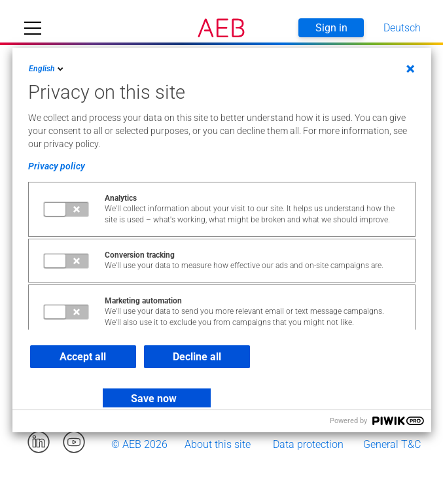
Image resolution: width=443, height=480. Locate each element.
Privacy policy (56, 166)
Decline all (197, 357)
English (47, 68)
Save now (154, 398)
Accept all (83, 357)
